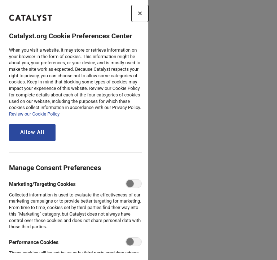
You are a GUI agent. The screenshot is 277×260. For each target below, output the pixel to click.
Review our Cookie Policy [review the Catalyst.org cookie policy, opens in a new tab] (34, 114)
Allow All (32, 132)
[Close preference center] (140, 13)
